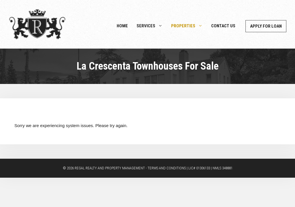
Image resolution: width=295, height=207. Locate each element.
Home (122, 25)
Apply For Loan (266, 26)
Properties (189, 26)
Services (152, 26)
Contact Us (223, 25)
